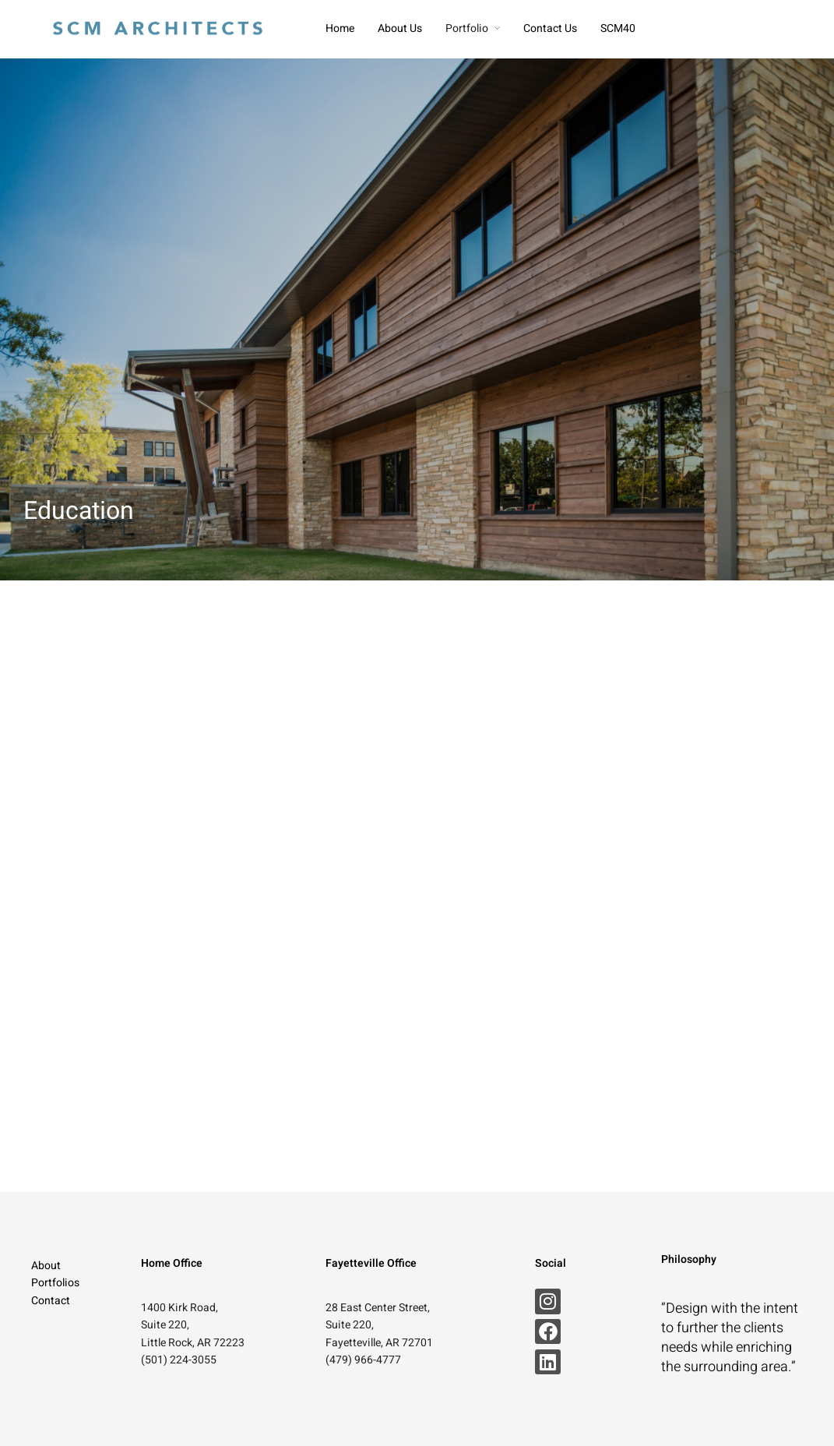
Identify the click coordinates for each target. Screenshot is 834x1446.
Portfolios (55, 1283)
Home (340, 28)
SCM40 (617, 28)
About (46, 1265)
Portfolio (466, 28)
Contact (50, 1301)
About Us (400, 28)
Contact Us (550, 28)
